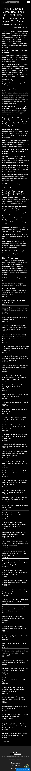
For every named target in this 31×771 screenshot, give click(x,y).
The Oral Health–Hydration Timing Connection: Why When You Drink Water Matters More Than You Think (14, 377)
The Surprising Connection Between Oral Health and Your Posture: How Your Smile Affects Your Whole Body (15, 544)
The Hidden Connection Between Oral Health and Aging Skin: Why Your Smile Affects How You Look (14, 553)
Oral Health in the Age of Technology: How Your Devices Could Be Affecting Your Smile (15, 670)
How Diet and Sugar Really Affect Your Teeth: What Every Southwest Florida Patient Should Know (14, 293)
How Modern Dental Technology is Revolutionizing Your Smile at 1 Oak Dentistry (13, 618)
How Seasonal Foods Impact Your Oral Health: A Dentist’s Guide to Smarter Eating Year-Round (14, 534)
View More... (5, 741)
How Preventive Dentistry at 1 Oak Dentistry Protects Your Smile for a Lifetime (13, 387)
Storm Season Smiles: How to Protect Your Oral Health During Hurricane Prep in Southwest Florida (15, 716)
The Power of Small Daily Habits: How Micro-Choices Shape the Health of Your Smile (14, 463)
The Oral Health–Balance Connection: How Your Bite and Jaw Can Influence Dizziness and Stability (15, 348)
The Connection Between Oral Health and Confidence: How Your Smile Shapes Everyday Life (15, 653)
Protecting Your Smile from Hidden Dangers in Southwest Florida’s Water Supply (13, 699)
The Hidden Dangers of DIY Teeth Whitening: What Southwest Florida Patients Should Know (13, 689)
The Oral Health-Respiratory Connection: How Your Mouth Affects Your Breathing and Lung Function (14, 482)
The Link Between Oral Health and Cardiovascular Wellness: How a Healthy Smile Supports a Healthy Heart (14, 524)
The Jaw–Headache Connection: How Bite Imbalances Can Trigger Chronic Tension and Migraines (15, 436)
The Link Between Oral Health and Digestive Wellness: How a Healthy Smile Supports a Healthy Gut (14, 572)
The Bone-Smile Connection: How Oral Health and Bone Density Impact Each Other (14, 473)
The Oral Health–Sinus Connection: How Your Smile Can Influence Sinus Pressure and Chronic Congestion (14, 454)
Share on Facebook (20, 27)
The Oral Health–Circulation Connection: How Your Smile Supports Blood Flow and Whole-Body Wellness (15, 358)
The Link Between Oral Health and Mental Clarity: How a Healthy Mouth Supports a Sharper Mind (15, 582)
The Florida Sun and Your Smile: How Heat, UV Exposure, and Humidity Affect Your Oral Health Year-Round (14, 327)
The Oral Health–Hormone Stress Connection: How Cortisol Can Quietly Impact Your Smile (13, 427)
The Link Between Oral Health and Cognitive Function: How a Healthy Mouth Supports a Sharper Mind (15, 563)
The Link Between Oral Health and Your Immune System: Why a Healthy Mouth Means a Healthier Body (14, 609)
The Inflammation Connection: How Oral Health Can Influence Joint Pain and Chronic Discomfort (14, 515)
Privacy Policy (16, 765)
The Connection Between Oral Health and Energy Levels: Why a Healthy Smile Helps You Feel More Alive (15, 592)
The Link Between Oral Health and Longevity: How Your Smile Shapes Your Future (14, 628)
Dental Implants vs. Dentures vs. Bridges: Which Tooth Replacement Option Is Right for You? (15, 310)
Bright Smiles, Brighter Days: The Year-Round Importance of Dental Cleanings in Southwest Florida (15, 726)
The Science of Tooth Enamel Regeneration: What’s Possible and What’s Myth (15, 680)
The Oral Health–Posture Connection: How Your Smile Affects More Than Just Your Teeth (15, 368)
